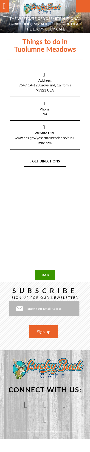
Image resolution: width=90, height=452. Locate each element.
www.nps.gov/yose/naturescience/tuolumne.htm (45, 140)
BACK (44, 275)
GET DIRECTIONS (45, 161)
